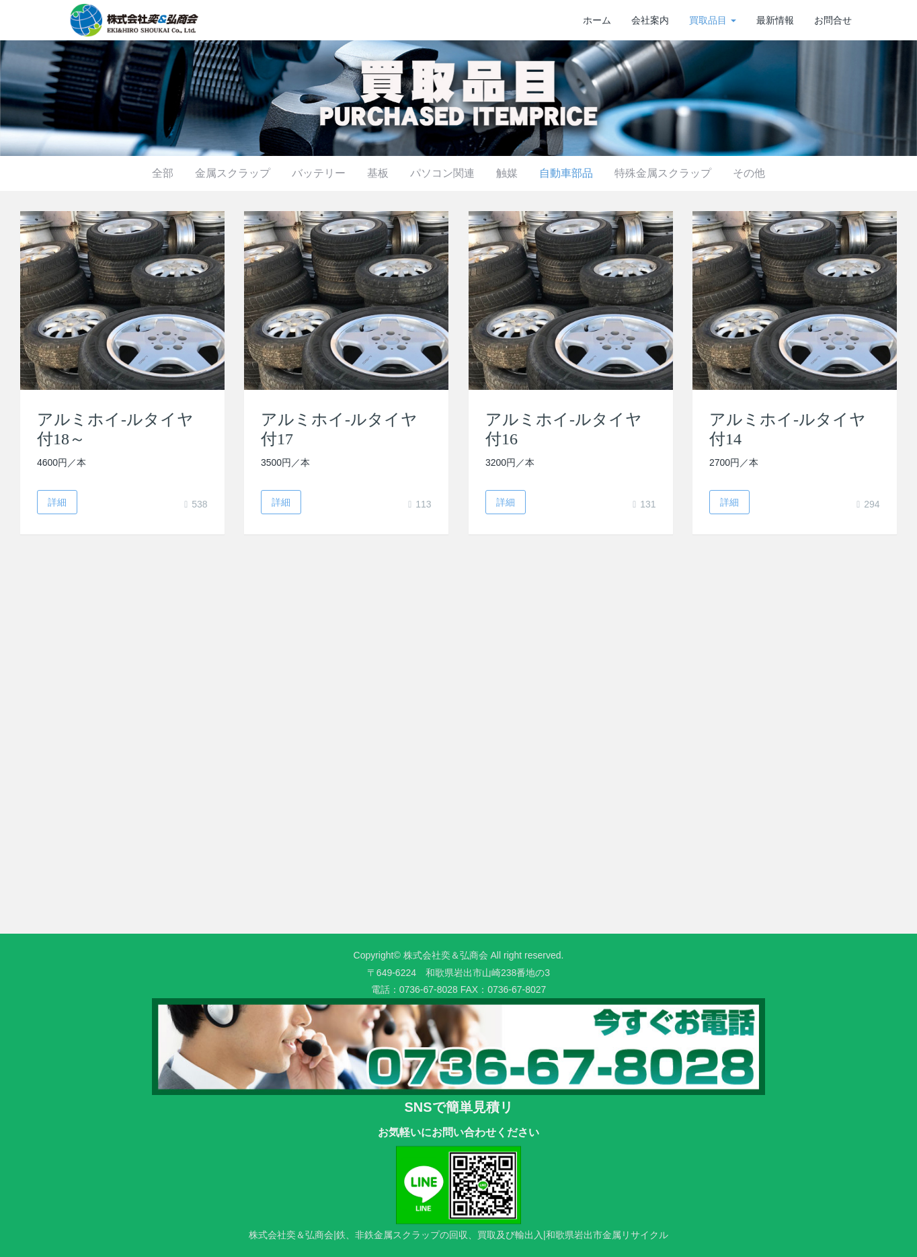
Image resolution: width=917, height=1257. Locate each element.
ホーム (597, 20)
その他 (749, 173)
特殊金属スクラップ (662, 173)
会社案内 (650, 20)
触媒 (507, 173)
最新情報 (775, 20)
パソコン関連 (442, 173)
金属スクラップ (232, 173)
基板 (378, 173)
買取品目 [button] (712, 20)
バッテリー (319, 173)
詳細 (57, 502)
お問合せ (833, 20)
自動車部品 (566, 173)
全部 (162, 173)
